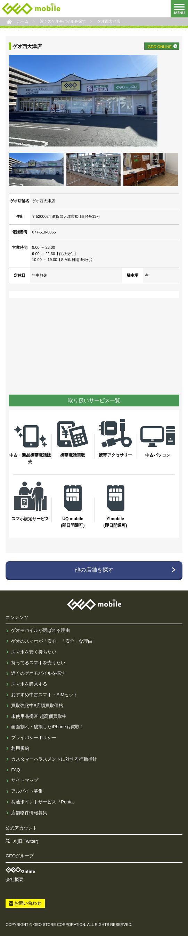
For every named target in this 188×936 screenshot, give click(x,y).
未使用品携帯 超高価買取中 (39, 716)
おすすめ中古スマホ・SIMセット (44, 694)
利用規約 (20, 748)
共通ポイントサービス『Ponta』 (44, 801)
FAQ (15, 769)
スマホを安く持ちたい (33, 652)
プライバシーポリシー (33, 737)
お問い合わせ (27, 903)
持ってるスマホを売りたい (38, 662)
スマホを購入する (29, 684)
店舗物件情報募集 (29, 812)
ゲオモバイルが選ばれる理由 (40, 630)
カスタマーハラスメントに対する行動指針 (54, 759)
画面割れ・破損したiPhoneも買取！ (47, 726)
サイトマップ (24, 780)
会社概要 (15, 879)
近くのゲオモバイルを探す (38, 673)
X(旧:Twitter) (25, 841)
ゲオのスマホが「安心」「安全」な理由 (51, 641)
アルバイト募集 (27, 791)
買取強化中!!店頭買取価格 (37, 705)
